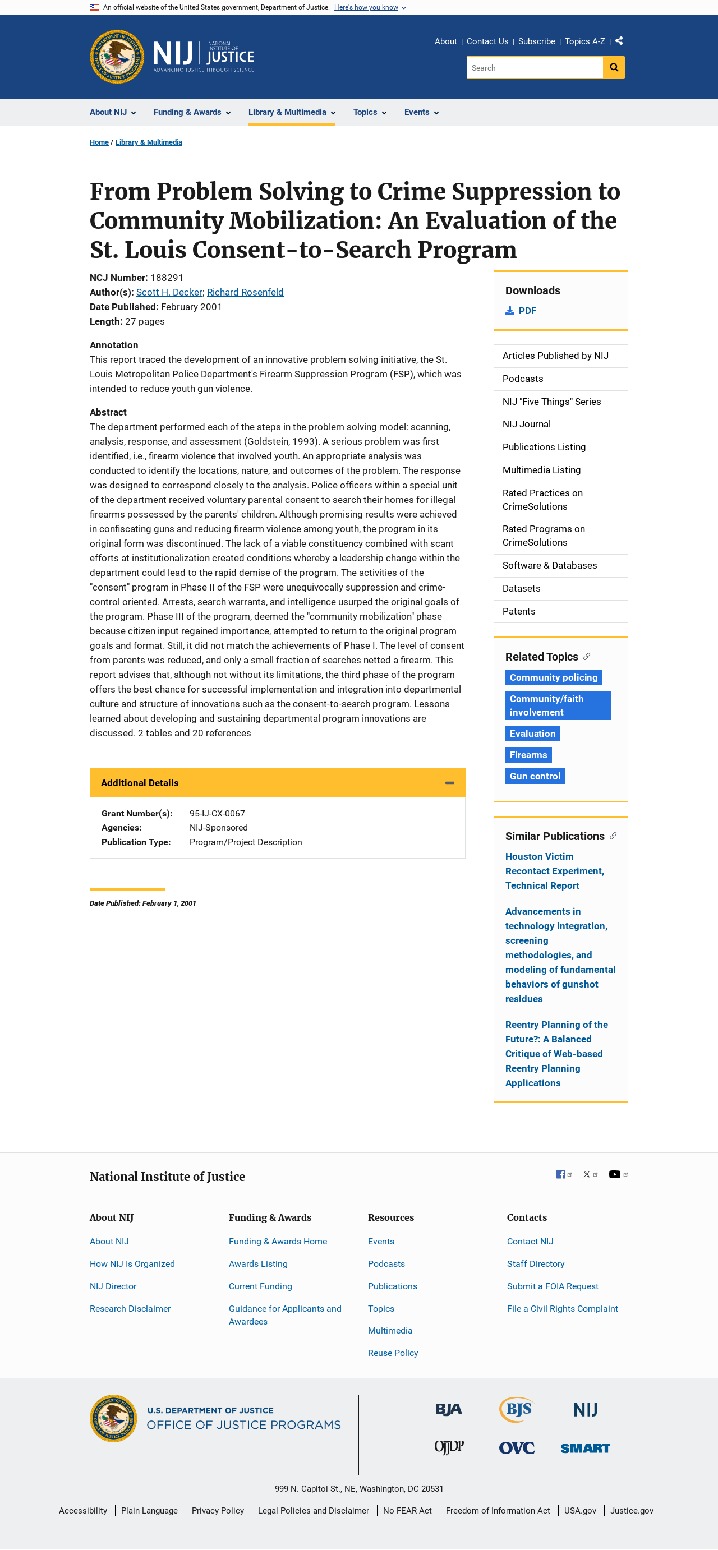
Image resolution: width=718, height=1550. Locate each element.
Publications (392, 1286)
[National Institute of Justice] (585, 1405)
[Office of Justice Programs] (117, 56)
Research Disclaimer (130, 1308)
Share (623, 43)
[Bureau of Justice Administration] (449, 1404)
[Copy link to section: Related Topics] (584, 655)
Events (381, 1241)
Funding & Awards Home (278, 1241)
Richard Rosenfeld (245, 292)
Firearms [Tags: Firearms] (528, 754)
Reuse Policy (393, 1353)
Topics (381, 1308)
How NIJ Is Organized (132, 1263)
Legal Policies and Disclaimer (313, 1511)
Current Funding (260, 1286)
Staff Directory (536, 1263)
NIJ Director (113, 1286)
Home (99, 142)
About (446, 41)
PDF (527, 310)
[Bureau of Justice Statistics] (517, 1418)
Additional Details (140, 782)
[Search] (535, 67)
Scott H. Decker (169, 292)
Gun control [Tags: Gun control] (535, 776)
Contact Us (488, 41)
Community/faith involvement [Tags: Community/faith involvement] (547, 705)
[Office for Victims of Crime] (517, 1447)
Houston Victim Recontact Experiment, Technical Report (554, 871)
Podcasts (386, 1263)
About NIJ (109, 1241)
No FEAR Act (407, 1511)
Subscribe (536, 41)
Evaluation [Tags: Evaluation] (533, 733)
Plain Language (149, 1511)
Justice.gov (631, 1511)
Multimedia (390, 1330)
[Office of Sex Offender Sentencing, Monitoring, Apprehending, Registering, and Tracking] (585, 1445)
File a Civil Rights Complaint (562, 1308)
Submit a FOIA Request (553, 1286)
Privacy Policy (218, 1511)
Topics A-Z (585, 41)
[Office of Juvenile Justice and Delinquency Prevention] (449, 1450)
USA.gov (580, 1511)
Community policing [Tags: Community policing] (554, 677)
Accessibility (83, 1511)
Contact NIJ (530, 1241)
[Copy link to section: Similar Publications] (610, 835)
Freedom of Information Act (498, 1511)
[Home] (204, 56)
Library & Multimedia (149, 142)
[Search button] (614, 67)
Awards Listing (258, 1263)
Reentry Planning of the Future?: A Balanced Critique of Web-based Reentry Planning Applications (556, 1053)
